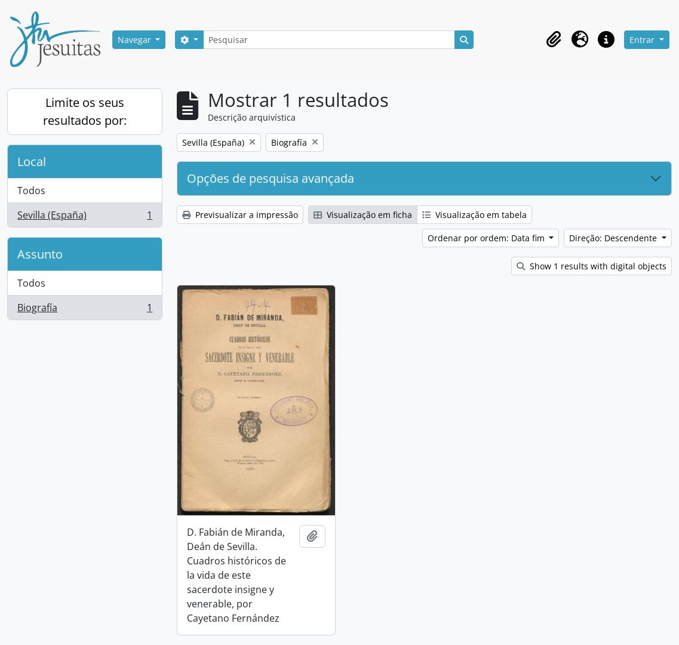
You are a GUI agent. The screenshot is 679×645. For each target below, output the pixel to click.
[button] (553, 39)
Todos (31, 190)
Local (31, 161)
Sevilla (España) (84, 217)
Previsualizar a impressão (240, 214)
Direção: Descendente (614, 238)
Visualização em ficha (363, 214)
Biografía (84, 310)
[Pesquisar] (329, 39)
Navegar (135, 39)
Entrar (643, 39)
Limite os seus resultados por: (85, 111)
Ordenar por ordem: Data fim (487, 238)
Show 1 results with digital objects (591, 266)
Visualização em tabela (474, 214)
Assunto (40, 254)
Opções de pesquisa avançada (270, 178)
